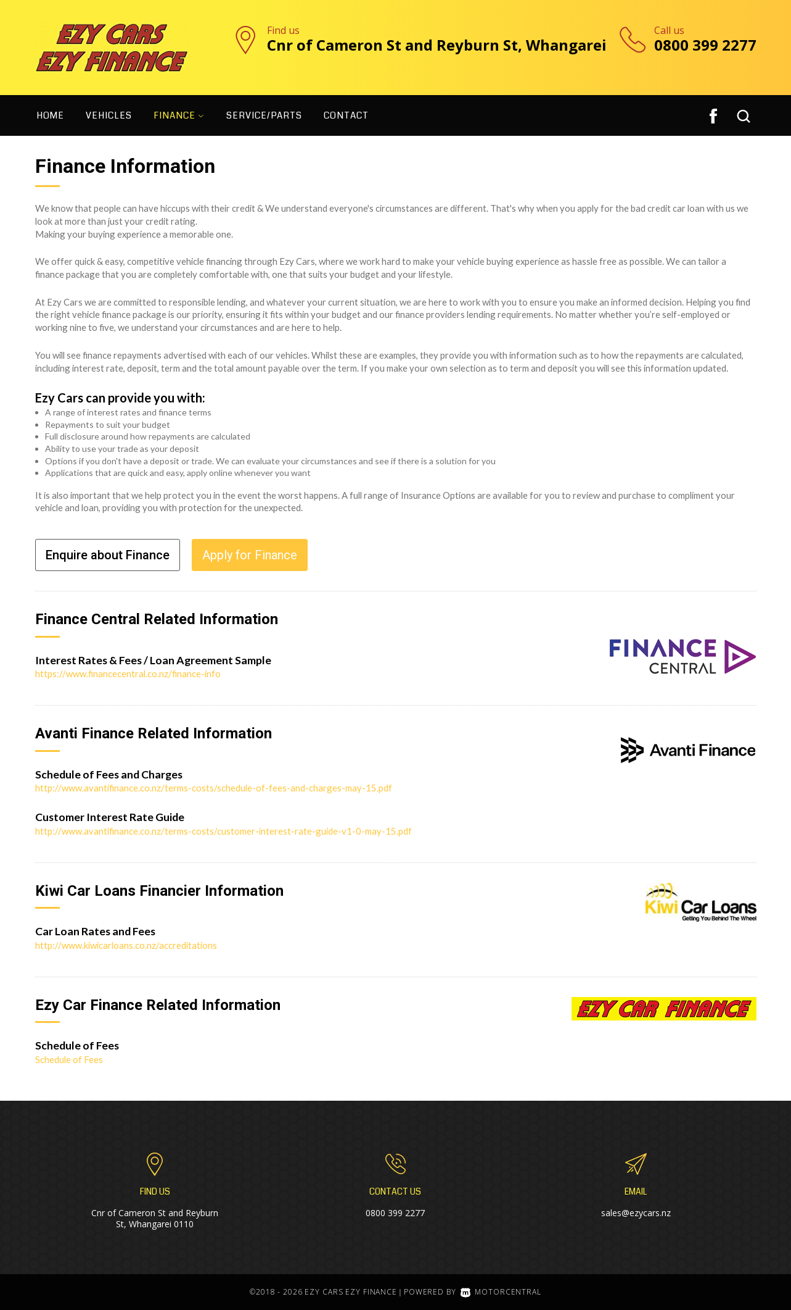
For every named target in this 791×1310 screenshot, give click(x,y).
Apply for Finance (249, 555)
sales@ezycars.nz (636, 1213)
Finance (179, 115)
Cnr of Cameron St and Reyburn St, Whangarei (437, 45)
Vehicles (109, 115)
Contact (346, 115)
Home (50, 115)
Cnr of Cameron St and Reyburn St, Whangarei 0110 (154, 1218)
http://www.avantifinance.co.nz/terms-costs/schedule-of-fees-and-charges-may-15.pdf (213, 787)
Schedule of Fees (69, 1059)
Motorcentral (501, 1292)
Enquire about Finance (108, 555)
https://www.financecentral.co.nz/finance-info (128, 673)
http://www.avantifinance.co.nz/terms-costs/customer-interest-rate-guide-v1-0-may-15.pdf (223, 830)
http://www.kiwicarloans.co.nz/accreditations (126, 945)
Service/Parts (264, 115)
